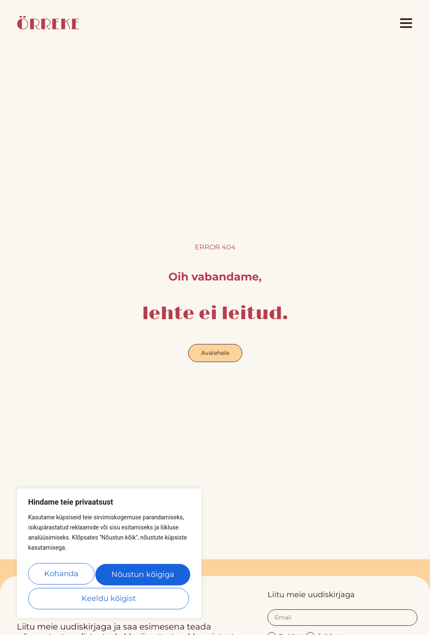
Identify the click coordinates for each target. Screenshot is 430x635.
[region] (109, 556)
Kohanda (62, 577)
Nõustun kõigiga (109, 598)
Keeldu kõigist (143, 577)
